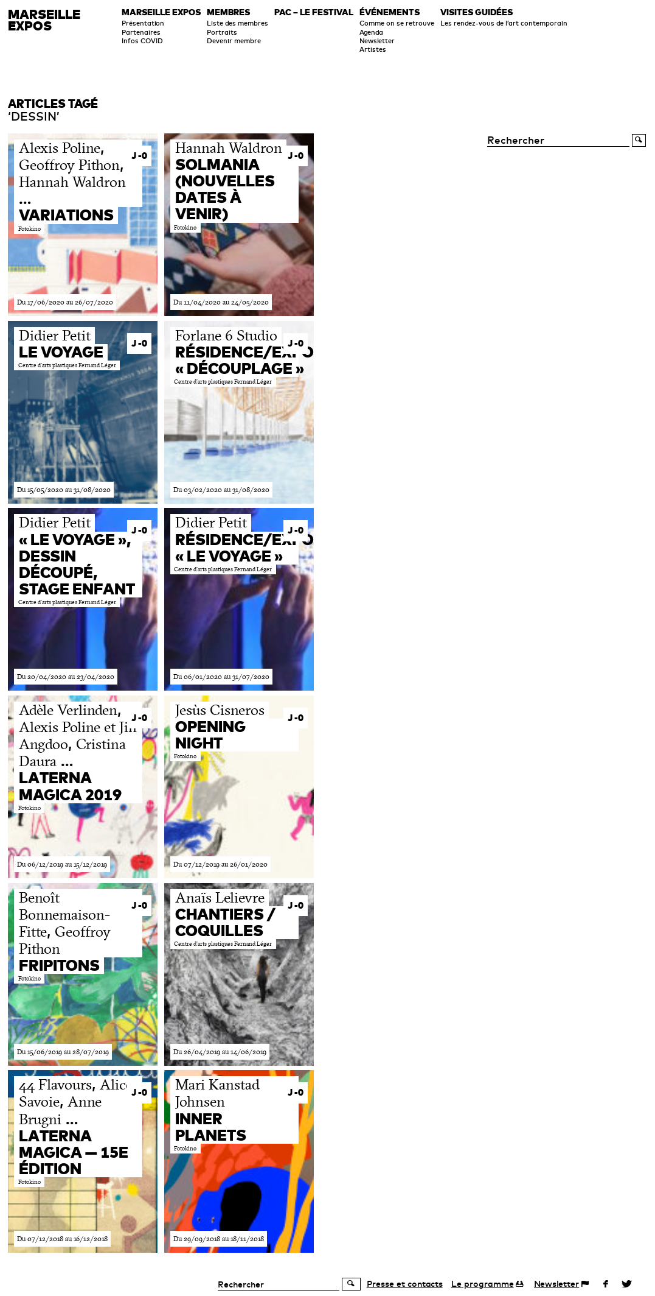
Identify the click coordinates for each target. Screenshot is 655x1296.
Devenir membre (234, 40)
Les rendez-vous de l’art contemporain (503, 23)
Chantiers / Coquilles (225, 922)
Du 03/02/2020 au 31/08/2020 (221, 489)
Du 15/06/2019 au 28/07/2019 (63, 1052)
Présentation (143, 23)
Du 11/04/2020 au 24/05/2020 (221, 302)
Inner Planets (210, 1127)
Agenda (371, 32)
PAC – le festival (313, 13)
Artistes (372, 49)
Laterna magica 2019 (70, 786)
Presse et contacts (405, 1283)
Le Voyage (61, 352)
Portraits (222, 32)
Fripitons (59, 965)
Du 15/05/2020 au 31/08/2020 (64, 489)
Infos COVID (142, 40)
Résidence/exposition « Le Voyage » (270, 548)
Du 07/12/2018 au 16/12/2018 (62, 1238)
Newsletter (377, 40)
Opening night (210, 735)
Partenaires (141, 32)
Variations (66, 215)
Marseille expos (161, 13)
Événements (389, 13)
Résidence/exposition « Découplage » (270, 360)
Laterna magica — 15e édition (73, 1152)
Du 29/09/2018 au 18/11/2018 (218, 1238)
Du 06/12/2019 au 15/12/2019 (62, 864)
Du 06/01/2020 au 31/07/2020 (221, 676)
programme (482, 1283)
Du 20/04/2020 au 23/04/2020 (65, 676)
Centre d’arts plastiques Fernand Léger (67, 365)
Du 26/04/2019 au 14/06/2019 (219, 1052)
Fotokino (29, 229)
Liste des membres (237, 23)
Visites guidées (476, 13)
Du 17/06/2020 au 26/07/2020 (65, 302)
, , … (72, 173)
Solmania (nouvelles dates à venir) (225, 189)
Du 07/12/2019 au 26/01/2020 (220, 864)
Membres (228, 13)
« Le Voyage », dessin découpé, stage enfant (77, 564)
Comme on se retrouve (396, 23)
